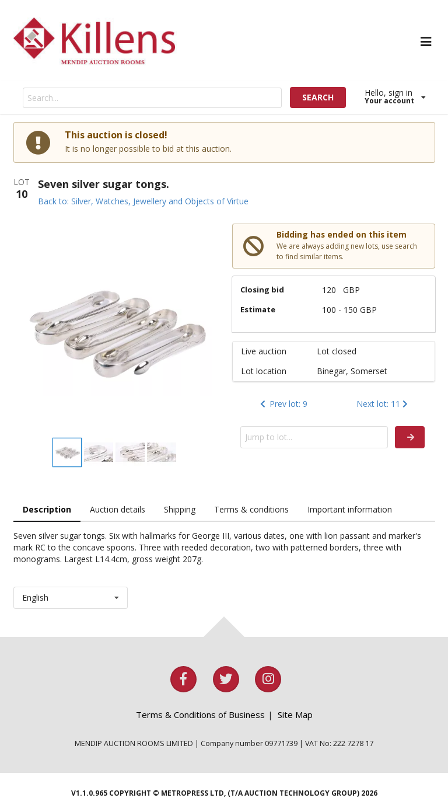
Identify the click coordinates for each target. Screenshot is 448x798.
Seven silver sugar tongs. (103, 184)
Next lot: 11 (383, 403)
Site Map (295, 714)
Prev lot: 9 (282, 403)
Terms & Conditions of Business (200, 714)
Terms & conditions (251, 509)
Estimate (257, 309)
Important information (349, 509)
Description (47, 509)
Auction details (117, 509)
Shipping (179, 509)
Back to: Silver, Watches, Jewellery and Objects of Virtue (143, 201)
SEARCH (318, 97)
